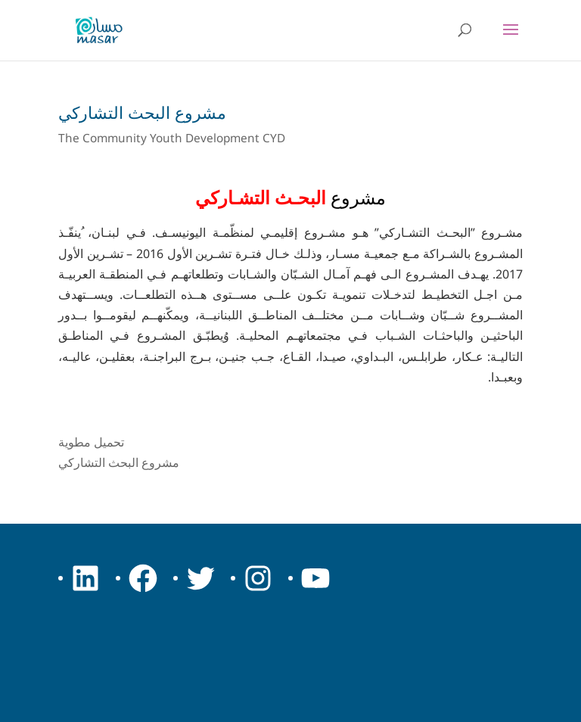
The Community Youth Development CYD (171, 138)
